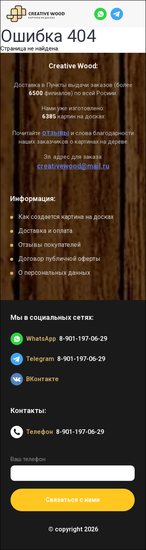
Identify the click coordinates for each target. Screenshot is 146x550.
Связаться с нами (73, 499)
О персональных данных (54, 272)
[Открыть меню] (133, 14)
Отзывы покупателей (49, 244)
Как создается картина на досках (66, 216)
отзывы (55, 132)
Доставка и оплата (45, 230)
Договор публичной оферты (59, 258)
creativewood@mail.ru (73, 166)
